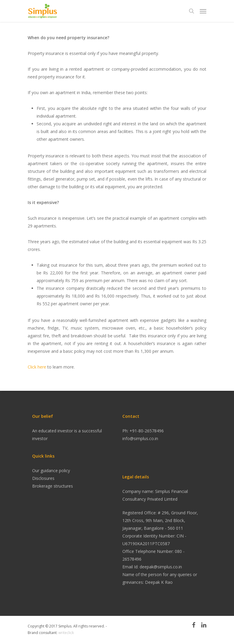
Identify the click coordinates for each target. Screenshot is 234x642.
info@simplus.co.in (140, 438)
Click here (37, 367)
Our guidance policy (51, 470)
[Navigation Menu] (203, 11)
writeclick (66, 632)
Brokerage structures (52, 486)
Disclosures (43, 478)
